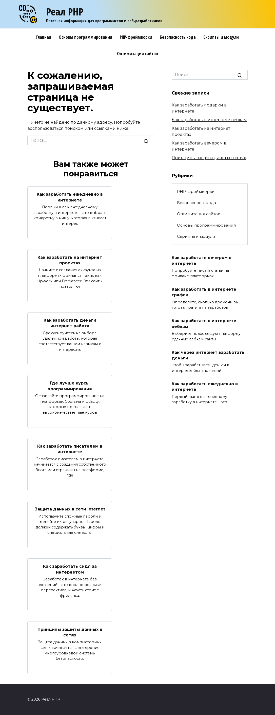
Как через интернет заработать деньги (208, 355)
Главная (43, 37)
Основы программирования (85, 37)
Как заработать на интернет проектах (69, 260)
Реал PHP (64, 12)
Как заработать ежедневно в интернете (70, 197)
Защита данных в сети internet (70, 509)
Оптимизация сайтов (137, 54)
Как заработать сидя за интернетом (70, 569)
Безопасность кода (178, 37)
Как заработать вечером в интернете (201, 260)
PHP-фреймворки (136, 37)
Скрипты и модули (221, 37)
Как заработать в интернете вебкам (209, 119)
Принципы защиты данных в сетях (69, 632)
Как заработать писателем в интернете (69, 449)
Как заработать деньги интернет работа (70, 323)
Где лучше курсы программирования (70, 386)
